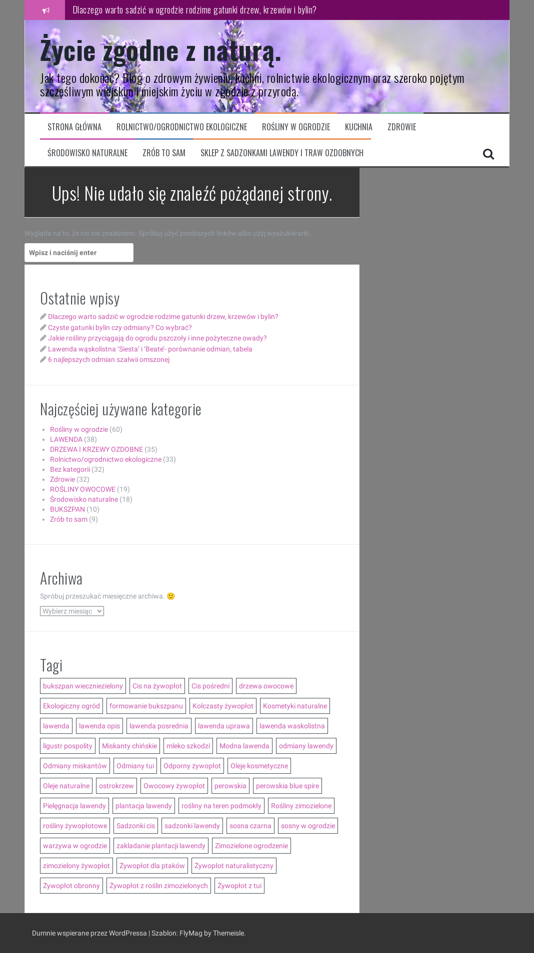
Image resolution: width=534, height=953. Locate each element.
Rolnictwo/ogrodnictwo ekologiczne (181, 127)
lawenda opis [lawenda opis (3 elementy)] (99, 726)
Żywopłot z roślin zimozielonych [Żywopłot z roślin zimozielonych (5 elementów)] (159, 886)
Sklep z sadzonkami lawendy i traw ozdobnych (282, 153)
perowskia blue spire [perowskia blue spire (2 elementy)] (287, 786)
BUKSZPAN (67, 509)
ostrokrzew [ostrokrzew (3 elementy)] (116, 786)
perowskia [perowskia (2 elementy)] (230, 786)
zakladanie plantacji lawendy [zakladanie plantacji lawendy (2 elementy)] (161, 846)
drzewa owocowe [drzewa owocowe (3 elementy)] (266, 686)
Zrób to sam (164, 153)
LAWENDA (66, 439)
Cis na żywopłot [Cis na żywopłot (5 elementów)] (157, 686)
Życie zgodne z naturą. (161, 49)
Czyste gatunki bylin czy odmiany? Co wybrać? (120, 327)
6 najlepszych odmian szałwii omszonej (109, 359)
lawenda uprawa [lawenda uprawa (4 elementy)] (224, 726)
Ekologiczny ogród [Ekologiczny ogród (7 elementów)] (71, 706)
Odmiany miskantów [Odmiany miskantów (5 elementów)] (75, 766)
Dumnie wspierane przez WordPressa (90, 933)
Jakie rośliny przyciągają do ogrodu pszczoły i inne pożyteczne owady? (157, 338)
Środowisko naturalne (88, 153)
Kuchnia (358, 127)
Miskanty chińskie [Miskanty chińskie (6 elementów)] (129, 746)
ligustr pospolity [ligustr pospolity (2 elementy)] (67, 746)
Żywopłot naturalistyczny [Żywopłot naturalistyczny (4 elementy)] (234, 866)
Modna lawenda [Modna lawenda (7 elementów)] (245, 746)
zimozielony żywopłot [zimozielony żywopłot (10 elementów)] (76, 866)
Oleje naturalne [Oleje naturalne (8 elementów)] (66, 786)
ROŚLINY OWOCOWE (83, 489)
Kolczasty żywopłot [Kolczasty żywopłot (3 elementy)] (223, 706)
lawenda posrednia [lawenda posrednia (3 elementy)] (159, 726)
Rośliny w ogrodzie (296, 127)
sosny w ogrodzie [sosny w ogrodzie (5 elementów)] (308, 826)
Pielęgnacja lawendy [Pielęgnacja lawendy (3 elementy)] (74, 806)
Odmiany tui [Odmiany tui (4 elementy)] (135, 766)
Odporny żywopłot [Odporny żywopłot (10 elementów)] (192, 766)
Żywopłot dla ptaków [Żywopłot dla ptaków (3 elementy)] (152, 866)
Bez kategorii (70, 469)
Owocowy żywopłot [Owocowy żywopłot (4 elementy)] (174, 786)
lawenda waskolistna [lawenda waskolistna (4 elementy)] (292, 726)
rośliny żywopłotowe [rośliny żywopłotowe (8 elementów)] (75, 826)
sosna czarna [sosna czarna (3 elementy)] (251, 826)
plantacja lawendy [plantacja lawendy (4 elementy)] (144, 806)
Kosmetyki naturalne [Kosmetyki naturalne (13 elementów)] (295, 706)
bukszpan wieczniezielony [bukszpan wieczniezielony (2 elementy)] (83, 686)
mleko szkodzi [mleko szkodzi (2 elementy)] (188, 746)
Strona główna (75, 127)
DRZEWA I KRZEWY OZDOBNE (96, 449)
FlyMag (191, 933)
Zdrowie (402, 127)
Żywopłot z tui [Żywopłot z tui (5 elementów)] (240, 886)
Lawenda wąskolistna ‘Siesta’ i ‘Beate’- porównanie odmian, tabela (150, 349)
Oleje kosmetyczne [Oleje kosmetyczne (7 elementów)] (259, 766)
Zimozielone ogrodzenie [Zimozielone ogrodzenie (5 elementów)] (251, 846)
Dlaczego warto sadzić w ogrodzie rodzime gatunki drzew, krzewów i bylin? (194, 9)
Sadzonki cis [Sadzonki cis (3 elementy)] (135, 826)
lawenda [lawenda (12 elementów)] (56, 726)
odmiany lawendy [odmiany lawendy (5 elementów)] (306, 746)
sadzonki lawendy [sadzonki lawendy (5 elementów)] (192, 826)
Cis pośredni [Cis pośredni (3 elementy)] (211, 686)
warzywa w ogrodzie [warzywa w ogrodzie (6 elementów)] (75, 846)
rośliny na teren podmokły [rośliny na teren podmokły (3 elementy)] (222, 806)
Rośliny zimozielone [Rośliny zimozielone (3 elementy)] (301, 806)
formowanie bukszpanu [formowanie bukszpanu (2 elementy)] (146, 706)
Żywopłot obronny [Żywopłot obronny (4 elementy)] (71, 886)
